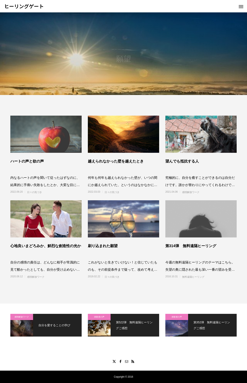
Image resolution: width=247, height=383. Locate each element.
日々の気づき (34, 192)
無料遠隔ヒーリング (193, 276)
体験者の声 (99, 317)
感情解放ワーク (190, 192)
